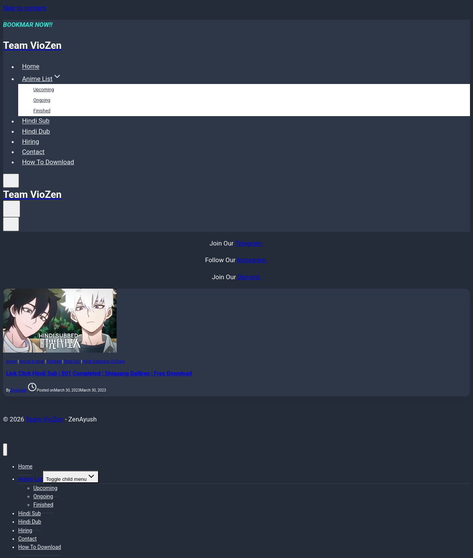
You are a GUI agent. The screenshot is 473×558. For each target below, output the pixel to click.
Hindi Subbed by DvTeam (104, 361)
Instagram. (252, 260)
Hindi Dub (36, 131)
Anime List (30, 479)
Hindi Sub (36, 121)
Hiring (30, 141)
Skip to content (24, 8)
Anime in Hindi (32, 361)
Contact (33, 151)
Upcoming (43, 89)
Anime (11, 361)
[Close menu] (5, 449)
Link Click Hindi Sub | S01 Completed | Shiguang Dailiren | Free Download (99, 373)
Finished (41, 110)
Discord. (249, 277)
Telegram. (249, 243)
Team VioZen (45, 419)
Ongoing (41, 100)
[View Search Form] (11, 181)
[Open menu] (11, 209)
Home (30, 66)
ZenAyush (18, 390)
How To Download (48, 162)
